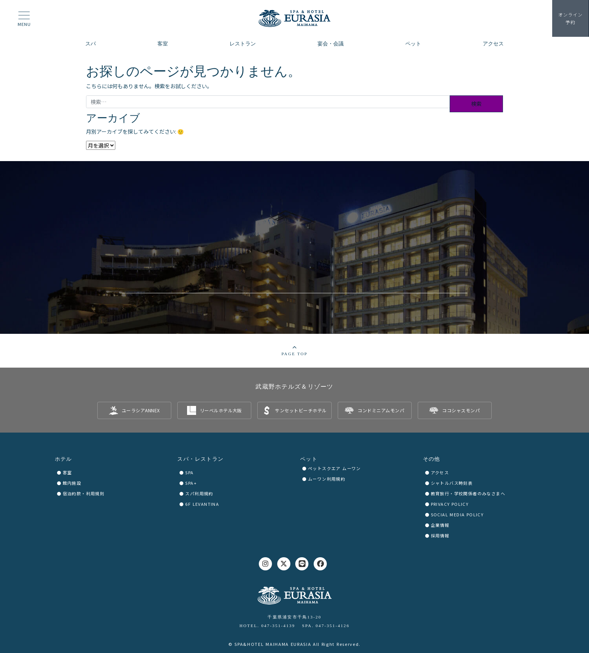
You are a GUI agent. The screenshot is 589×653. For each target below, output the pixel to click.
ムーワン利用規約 (326, 479)
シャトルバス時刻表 (452, 483)
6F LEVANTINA (202, 504)
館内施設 (72, 483)
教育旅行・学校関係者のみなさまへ (468, 493)
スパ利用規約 (199, 493)
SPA (189, 472)
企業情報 (440, 525)
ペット (308, 459)
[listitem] (134, 410)
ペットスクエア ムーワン (334, 468)
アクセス (440, 472)
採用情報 (440, 535)
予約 (570, 18)
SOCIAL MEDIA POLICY (457, 514)
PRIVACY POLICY (450, 504)
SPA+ (191, 483)
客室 (67, 472)
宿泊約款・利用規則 (84, 493)
